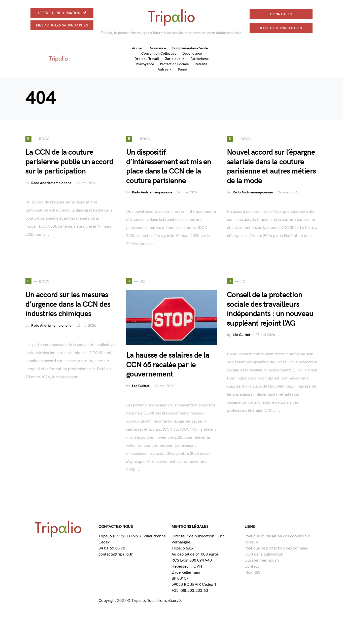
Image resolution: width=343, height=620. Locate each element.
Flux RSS (252, 572)
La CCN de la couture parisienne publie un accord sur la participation (69, 162)
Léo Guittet (140, 386)
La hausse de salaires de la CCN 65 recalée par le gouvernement (167, 365)
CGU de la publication (264, 554)
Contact (252, 566)
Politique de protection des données (276, 548)
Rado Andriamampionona (51, 183)
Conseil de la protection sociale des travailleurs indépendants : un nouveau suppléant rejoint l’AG (270, 309)
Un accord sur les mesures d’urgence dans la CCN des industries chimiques (67, 304)
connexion (281, 14)
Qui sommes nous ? (262, 560)
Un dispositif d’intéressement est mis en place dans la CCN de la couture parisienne (168, 166)
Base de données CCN (281, 28)
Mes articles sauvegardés (62, 25)
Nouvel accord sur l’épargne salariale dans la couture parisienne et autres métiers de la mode (271, 166)
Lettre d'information (62, 13)
